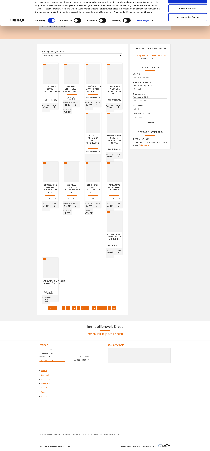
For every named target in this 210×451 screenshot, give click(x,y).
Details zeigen (142, 28)
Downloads (45, 375)
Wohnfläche (138, 105)
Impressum (45, 379)
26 (105, 308)
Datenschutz (45, 383)
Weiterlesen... (144, 145)
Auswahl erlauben (187, 16)
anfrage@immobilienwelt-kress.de (150, 55)
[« (50, 308)
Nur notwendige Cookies (187, 24)
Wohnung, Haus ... (143, 85)
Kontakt (44, 396)
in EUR (140, 97)
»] (114, 308)
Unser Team (45, 388)
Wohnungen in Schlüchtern (106, 434)
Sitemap (44, 370)
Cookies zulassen (187, 7)
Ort (136, 74)
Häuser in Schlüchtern (82, 434)
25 (99, 308)
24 (94, 308)
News (43, 392)
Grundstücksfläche (141, 113)
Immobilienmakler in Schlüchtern (54, 434)
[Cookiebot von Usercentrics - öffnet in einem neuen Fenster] (17, 28)
